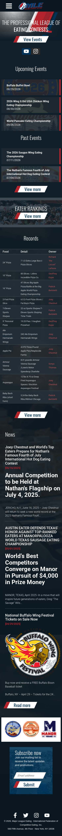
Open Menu (9, 5)
